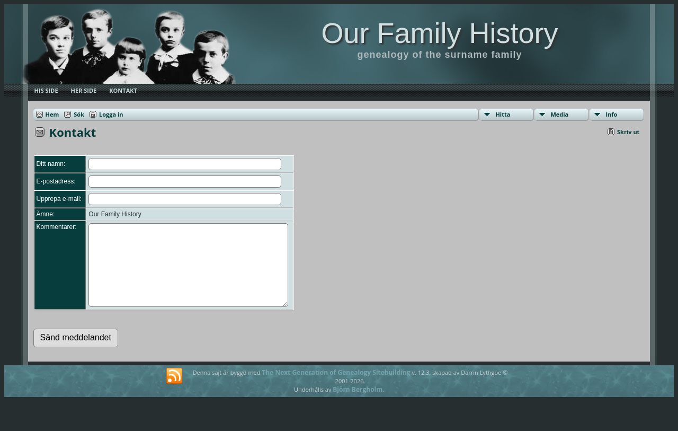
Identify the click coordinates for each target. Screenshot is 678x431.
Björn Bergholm (357, 405)
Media (559, 114)
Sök (79, 114)
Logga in (111, 114)
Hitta (502, 114)
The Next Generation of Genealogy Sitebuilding (336, 388)
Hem (52, 114)
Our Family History (439, 33)
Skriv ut (628, 132)
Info (611, 114)
